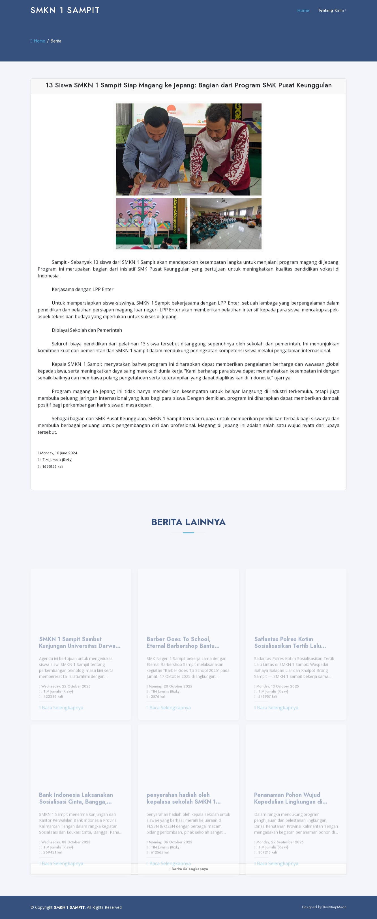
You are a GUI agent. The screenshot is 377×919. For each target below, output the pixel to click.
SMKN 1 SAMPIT (65, 10)
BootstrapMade (334, 907)
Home (303, 10)
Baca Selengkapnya (61, 719)
